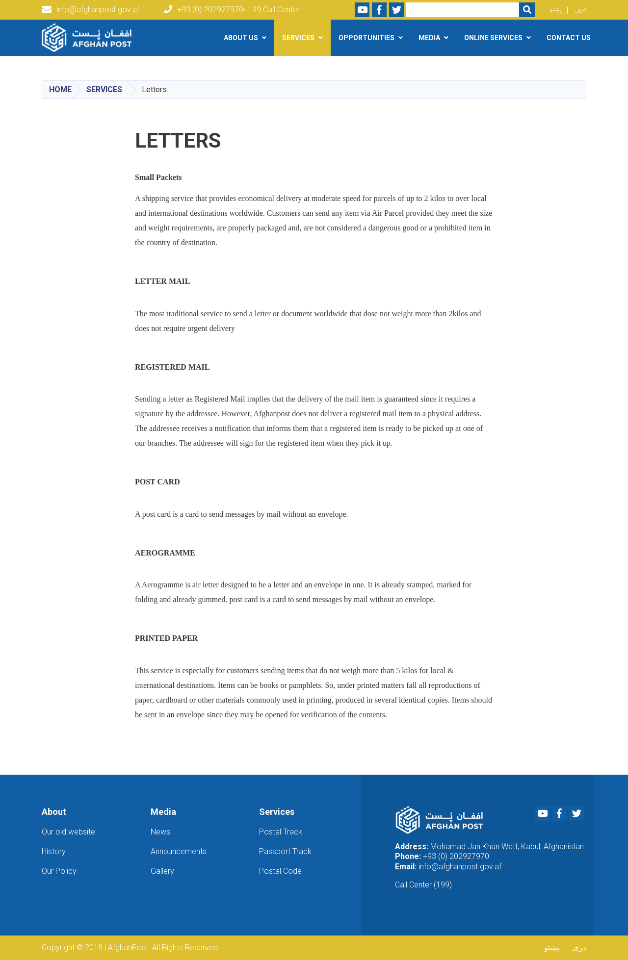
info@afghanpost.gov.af (90, 10)
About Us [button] (241, 38)
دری (580, 9)
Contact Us (569, 38)
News (160, 831)
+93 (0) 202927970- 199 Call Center (232, 9)
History (54, 851)
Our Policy (59, 871)
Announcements (179, 851)
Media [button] (429, 38)
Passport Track (285, 851)
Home (60, 89)
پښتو (556, 9)
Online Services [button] (493, 38)
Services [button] (298, 38)
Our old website (68, 831)
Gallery (162, 871)
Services (104, 89)
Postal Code (280, 871)
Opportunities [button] (366, 38)
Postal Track (280, 831)
